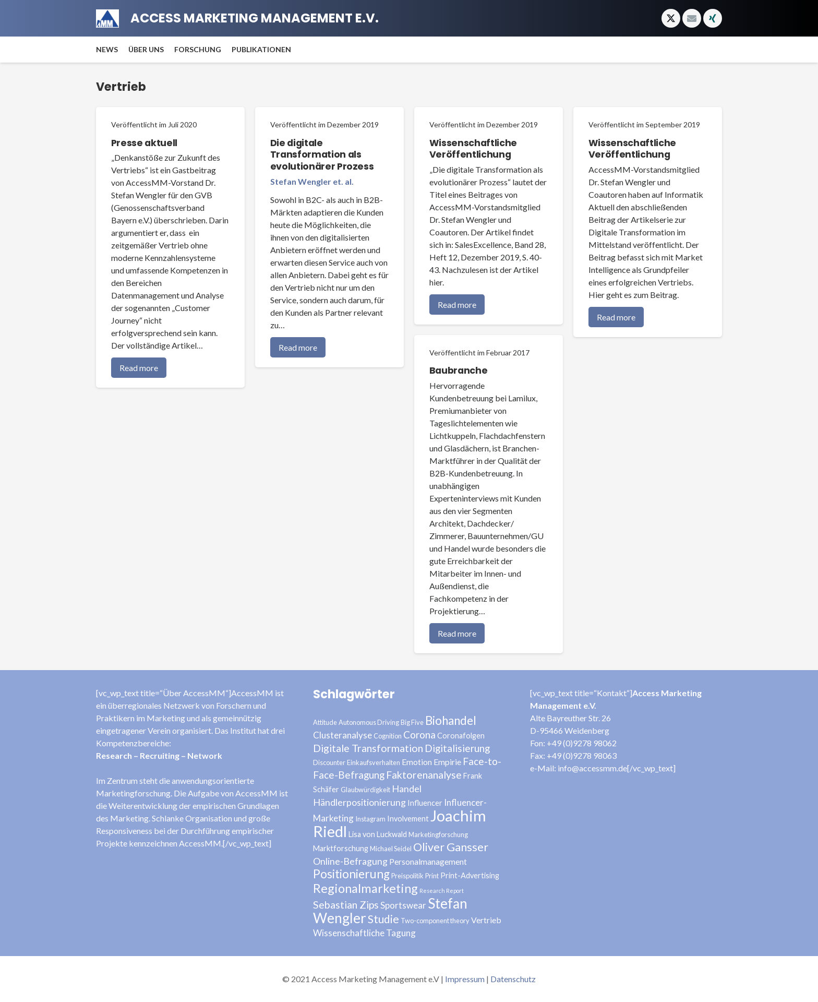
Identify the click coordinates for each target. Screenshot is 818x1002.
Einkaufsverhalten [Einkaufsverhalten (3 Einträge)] (373, 762)
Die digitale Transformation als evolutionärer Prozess (322, 155)
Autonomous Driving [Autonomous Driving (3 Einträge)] (369, 722)
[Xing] (712, 18)
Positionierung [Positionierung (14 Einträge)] (351, 874)
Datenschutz (513, 979)
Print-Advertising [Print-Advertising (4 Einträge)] (469, 875)
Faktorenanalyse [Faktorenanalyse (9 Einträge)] (424, 775)
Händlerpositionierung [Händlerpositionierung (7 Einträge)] (359, 802)
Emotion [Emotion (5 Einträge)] (417, 762)
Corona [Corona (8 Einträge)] (419, 735)
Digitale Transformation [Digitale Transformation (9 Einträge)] (368, 748)
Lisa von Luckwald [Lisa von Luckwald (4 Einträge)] (377, 834)
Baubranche (458, 371)
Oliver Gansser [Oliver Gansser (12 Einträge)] (450, 847)
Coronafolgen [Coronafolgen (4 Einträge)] (461, 735)
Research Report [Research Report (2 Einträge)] (441, 890)
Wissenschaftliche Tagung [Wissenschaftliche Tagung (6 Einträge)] (364, 932)
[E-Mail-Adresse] (691, 18)
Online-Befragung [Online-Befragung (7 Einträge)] (350, 861)
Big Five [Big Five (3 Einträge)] (412, 722)
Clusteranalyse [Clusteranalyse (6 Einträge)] (342, 735)
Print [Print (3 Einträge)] (432, 876)
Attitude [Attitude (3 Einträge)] (325, 722)
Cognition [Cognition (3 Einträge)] (388, 736)
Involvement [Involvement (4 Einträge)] (408, 818)
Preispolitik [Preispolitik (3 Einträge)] (407, 876)
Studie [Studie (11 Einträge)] (383, 918)
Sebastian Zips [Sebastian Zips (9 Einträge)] (346, 905)
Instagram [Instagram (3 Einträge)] (370, 819)
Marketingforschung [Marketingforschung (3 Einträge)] (438, 834)
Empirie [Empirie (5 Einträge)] (447, 762)
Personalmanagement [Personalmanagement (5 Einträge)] (428, 861)
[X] (670, 18)
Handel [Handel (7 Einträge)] (407, 788)
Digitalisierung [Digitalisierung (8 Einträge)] (457, 748)
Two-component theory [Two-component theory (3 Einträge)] (435, 920)
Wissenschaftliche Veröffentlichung (473, 149)
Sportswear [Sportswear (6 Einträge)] (403, 905)
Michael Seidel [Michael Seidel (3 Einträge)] (391, 848)
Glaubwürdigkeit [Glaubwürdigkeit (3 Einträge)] (365, 789)
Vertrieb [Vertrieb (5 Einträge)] (486, 920)
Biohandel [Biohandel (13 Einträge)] (450, 720)
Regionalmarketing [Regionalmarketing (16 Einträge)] (365, 888)
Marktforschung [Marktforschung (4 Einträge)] (340, 848)
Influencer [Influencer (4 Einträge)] (424, 802)
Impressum (465, 979)
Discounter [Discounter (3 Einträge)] (329, 762)
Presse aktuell (144, 143)
